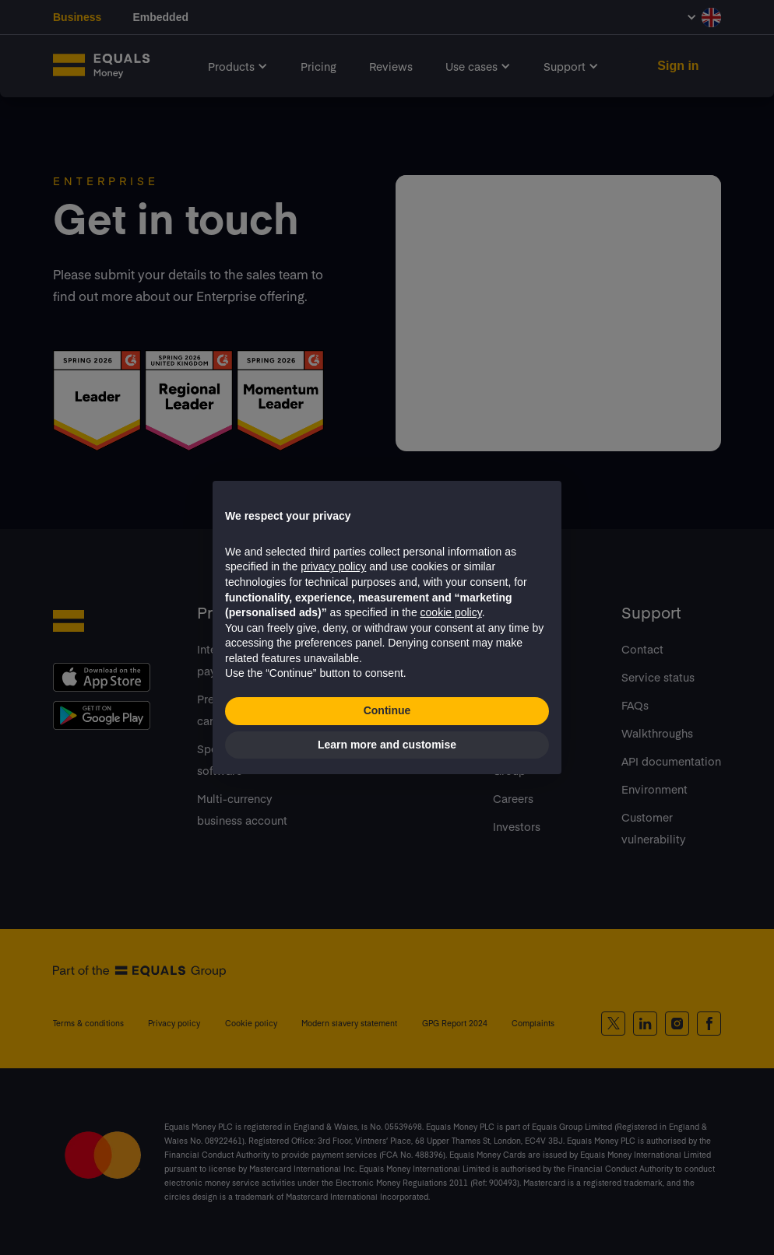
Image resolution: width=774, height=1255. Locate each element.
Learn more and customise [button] (387, 744)
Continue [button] (387, 710)
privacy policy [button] (333, 566)
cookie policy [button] (451, 612)
